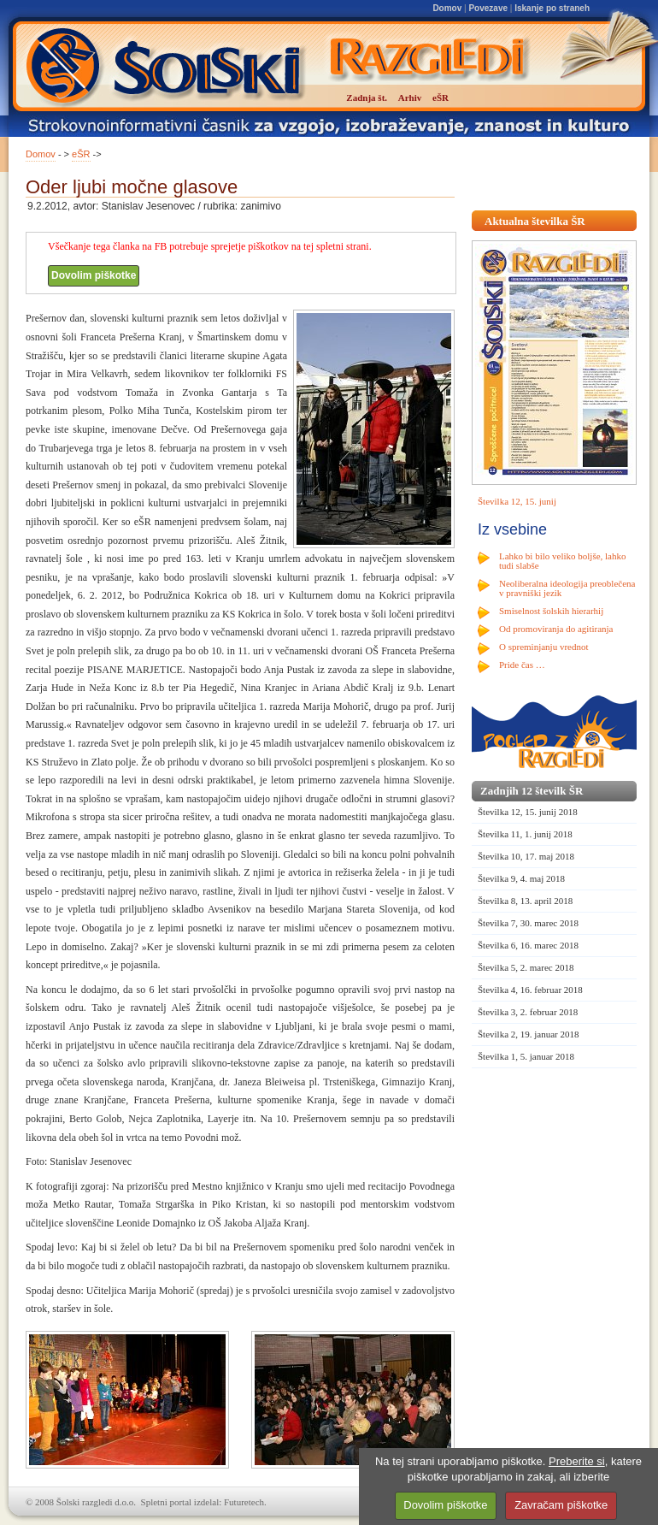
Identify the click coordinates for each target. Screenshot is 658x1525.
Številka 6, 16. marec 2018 (528, 945)
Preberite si (577, 1461)
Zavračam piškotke (561, 1504)
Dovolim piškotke (93, 275)
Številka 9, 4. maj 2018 (521, 878)
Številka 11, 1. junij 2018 (525, 834)
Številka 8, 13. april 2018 (525, 900)
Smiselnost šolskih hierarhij (551, 611)
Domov (446, 8)
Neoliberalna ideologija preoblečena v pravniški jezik (567, 588)
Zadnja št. (366, 97)
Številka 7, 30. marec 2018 (528, 923)
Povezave (488, 8)
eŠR (81, 154)
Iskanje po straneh (552, 8)
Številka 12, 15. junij (517, 501)
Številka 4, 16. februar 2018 (530, 989)
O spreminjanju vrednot (543, 646)
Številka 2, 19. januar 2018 (528, 1034)
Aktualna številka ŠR (535, 221)
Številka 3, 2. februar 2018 (528, 1012)
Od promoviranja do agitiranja (556, 629)
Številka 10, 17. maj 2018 (526, 856)
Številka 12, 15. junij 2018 (528, 812)
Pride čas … (522, 664)
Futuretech (244, 1502)
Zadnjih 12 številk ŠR (531, 790)
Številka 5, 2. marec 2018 (525, 967)
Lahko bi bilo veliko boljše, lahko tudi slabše (562, 560)
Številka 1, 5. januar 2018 (526, 1056)
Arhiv (410, 97)
